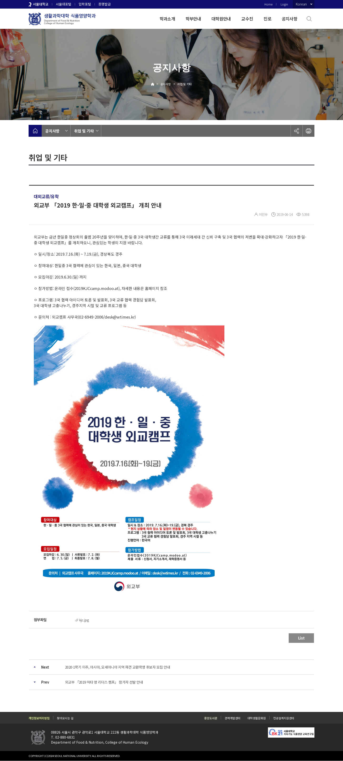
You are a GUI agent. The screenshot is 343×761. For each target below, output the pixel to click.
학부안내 (193, 18)
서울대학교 (40, 4)
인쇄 (308, 131)
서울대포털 (63, 4)
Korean (301, 4)
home (35, 131)
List (301, 637)
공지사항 (289, 18)
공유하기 (297, 131)
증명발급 (104, 4)
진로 (267, 18)
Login (284, 4)
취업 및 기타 (184, 84)
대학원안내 (221, 18)
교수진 (247, 18)
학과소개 (167, 18)
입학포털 (85, 4)
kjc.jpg (84, 620)
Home (268, 4)
